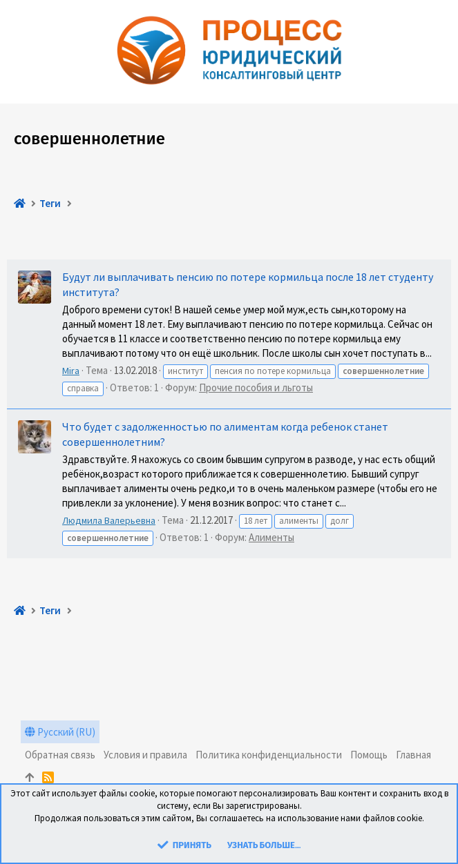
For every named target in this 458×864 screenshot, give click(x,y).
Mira (70, 370)
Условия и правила (145, 754)
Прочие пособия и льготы (256, 387)
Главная (413, 754)
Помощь (369, 754)
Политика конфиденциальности (268, 754)
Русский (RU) (60, 731)
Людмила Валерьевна (108, 520)
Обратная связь (60, 754)
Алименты (271, 537)
